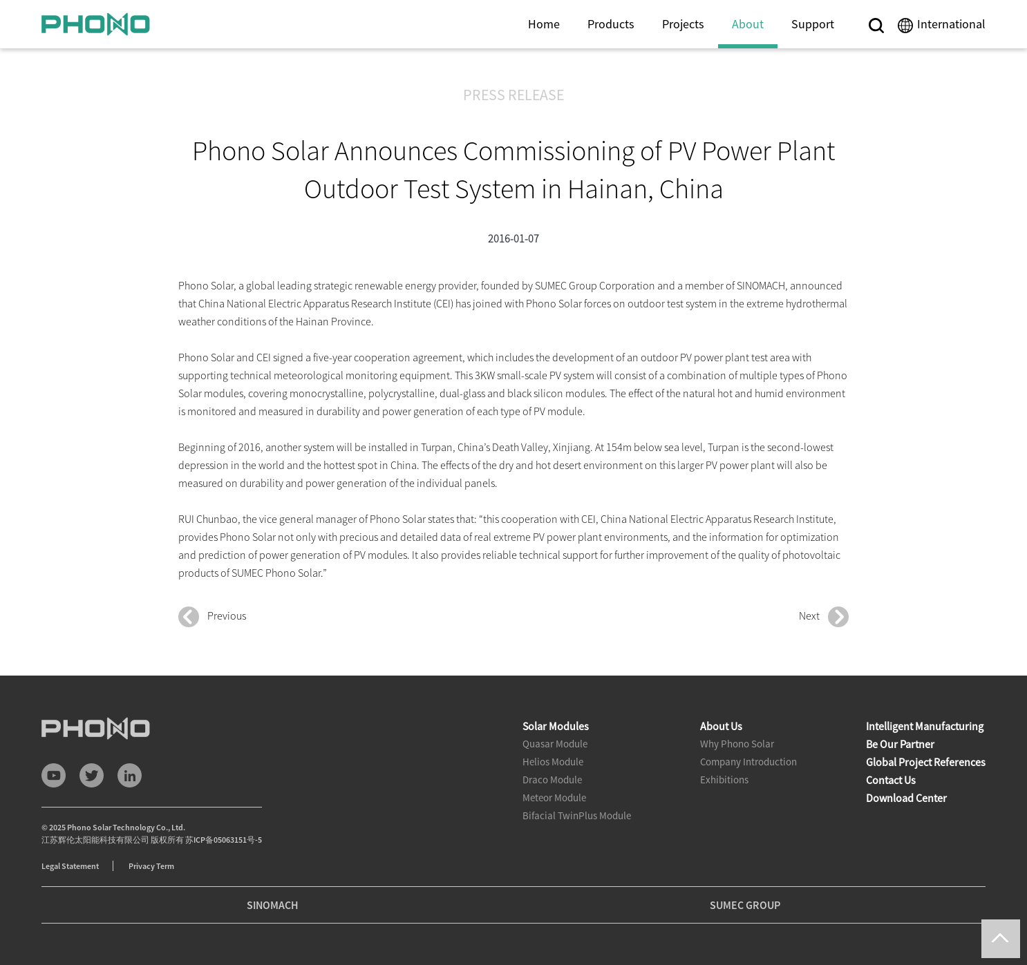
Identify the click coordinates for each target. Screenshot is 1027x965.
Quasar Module (554, 743)
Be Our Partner (900, 744)
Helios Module (552, 761)
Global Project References (926, 762)
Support (812, 24)
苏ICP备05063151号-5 (223, 839)
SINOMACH (273, 905)
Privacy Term (151, 866)
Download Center (906, 798)
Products (610, 24)
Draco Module (552, 779)
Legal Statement (70, 866)
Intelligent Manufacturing (924, 726)
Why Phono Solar (737, 743)
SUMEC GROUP (745, 905)
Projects (683, 24)
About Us (721, 726)
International (951, 24)
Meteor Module (554, 797)
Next (824, 617)
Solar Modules (555, 726)
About (748, 24)
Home (544, 24)
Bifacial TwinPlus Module (576, 815)
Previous (212, 617)
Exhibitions (724, 779)
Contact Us (891, 780)
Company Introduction (748, 761)
